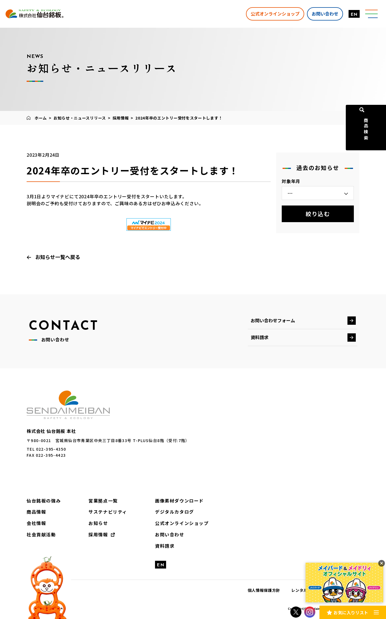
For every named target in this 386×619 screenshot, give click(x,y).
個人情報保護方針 (264, 590)
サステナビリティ (107, 511)
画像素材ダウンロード (179, 500)
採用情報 (121, 118)
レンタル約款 (303, 590)
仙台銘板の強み (44, 500)
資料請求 (259, 337)
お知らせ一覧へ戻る (57, 256)
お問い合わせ (323, 13)
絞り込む (318, 214)
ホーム (41, 118)
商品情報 (36, 511)
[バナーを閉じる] (381, 563)
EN (352, 14)
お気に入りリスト (350, 611)
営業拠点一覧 (103, 500)
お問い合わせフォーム (273, 320)
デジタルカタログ (174, 511)
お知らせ (98, 523)
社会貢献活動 (41, 534)
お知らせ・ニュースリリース (80, 118)
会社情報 (36, 523)
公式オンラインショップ (273, 13)
